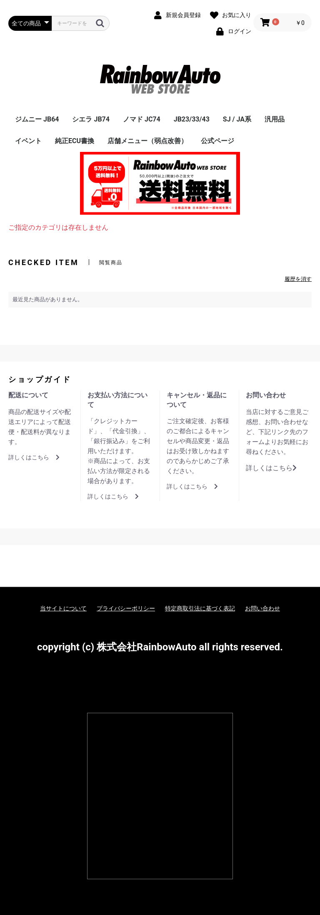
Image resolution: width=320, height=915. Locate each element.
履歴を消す (298, 279)
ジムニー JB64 (37, 119)
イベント (28, 141)
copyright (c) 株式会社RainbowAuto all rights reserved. (160, 647)
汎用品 (275, 119)
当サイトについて (63, 608)
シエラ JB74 (90, 119)
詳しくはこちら (34, 457)
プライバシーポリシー (126, 608)
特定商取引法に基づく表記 (200, 608)
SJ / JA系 (237, 119)
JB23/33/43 (192, 119)
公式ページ (217, 141)
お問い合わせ (262, 608)
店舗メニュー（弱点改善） (148, 141)
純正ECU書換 (74, 141)
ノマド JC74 (141, 119)
